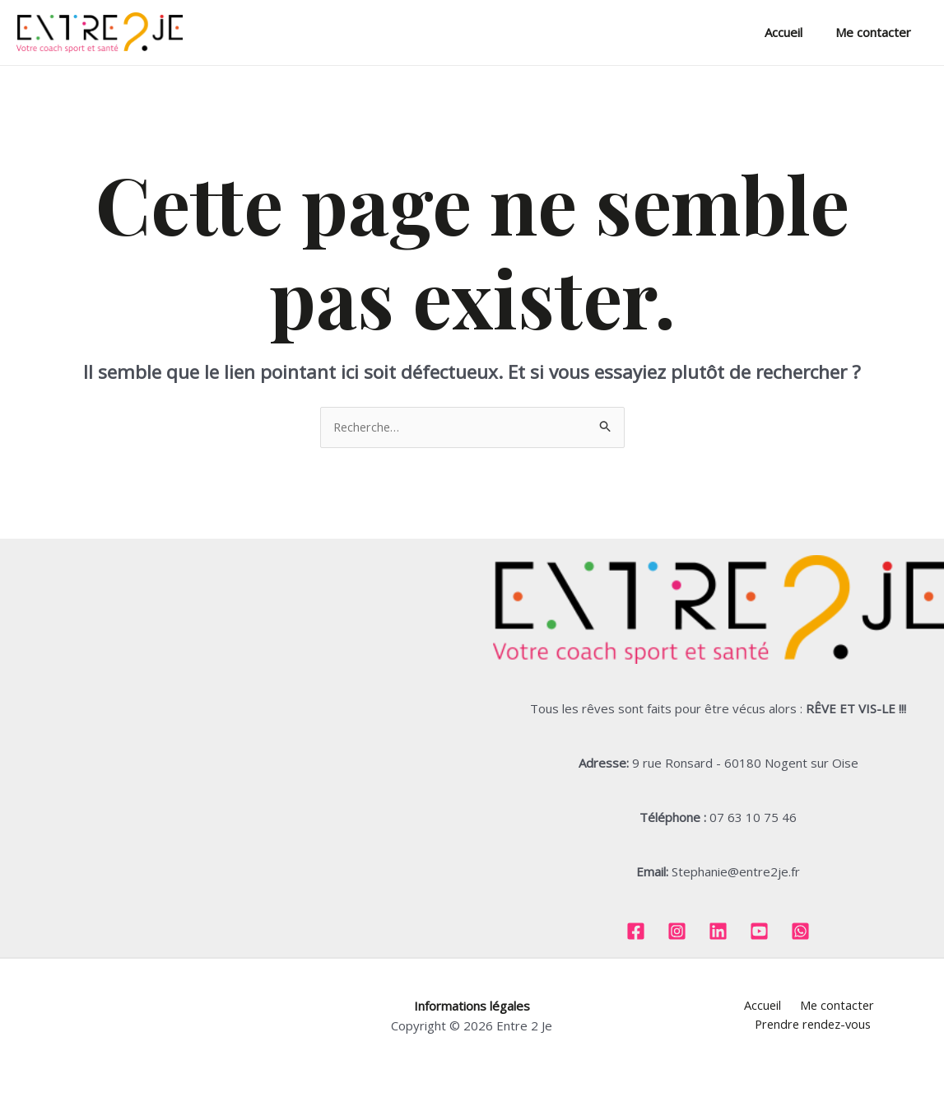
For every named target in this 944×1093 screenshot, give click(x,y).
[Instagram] (676, 932)
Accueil (796, 32)
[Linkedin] (718, 932)
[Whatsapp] (800, 932)
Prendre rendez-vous (880, 1006)
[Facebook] (635, 932)
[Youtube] (759, 932)
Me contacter (877, 32)
